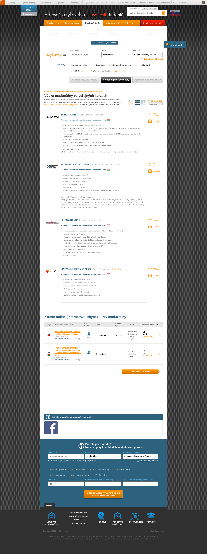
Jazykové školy (59, 91)
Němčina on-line (107, 2)
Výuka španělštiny (106, 539)
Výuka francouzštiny (69, 539)
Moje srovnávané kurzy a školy (177, 44)
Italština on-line (163, 2)
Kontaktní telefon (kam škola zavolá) (99, 480)
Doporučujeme (135, 522)
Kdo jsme (102, 522)
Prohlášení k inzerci (78, 516)
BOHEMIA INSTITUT (72, 114)
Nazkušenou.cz (74, 2)
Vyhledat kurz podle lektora (84, 80)
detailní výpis (137, 102)
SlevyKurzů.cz (46, 2)
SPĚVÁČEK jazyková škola (76, 269)
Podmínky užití (78, 520)
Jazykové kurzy (150, 8)
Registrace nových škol (118, 523)
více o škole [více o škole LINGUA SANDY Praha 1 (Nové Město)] (156, 226)
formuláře (109, 102)
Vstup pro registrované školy (52, 523)
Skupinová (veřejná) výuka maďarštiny (90, 91)
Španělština (95, 539)
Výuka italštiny (135, 539)
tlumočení (152, 539)
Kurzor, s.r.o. (159, 531)
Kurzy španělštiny (83, 539)
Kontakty (151, 522)
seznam (144, 102)
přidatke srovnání (156, 114)
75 (157, 101)
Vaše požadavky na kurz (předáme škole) (138, 480)
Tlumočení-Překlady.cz (182, 2)
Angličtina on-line (91, 2)
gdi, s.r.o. (65, 531)
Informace (49, 505)
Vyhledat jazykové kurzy (147, 80)
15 (149, 101)
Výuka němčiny (139, 536)
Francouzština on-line (126, 2)
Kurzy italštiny (118, 539)
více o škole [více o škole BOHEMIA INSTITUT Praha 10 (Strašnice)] (156, 121)
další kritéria (122, 70)
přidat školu (29, 14)
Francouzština (57, 539)
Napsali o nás (78, 523)
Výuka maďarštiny (71, 91)
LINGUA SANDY (70, 220)
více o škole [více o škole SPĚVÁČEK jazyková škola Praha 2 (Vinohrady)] (156, 275)
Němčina (130, 536)
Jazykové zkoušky (76, 536)
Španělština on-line (146, 2)
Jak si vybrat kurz (78, 513)
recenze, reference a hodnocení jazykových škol (61, 105)
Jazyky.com (60, 2)
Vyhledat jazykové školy (116, 80)
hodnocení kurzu (148, 336)
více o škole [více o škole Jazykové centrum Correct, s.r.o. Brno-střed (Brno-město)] (156, 171)
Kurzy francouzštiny (152, 536)
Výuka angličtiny (109, 536)
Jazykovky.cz (48, 91)
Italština (126, 539)
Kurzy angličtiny (89, 536)
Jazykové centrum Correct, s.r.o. (79, 164)
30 (152, 101)
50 (154, 101)
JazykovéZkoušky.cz (28, 2)
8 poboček (116, 269)
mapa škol (130, 102)
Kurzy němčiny (121, 536)
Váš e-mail (52, 480)
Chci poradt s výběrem (103, 494)
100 (160, 101)
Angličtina (99, 536)
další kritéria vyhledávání (153, 59)
